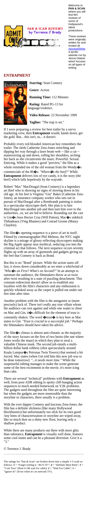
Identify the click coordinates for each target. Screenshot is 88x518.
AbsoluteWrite (76, 48)
